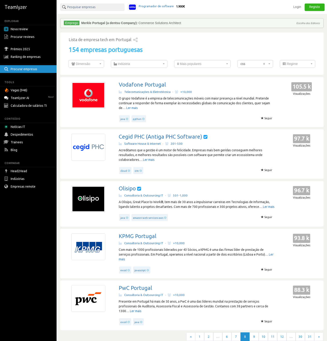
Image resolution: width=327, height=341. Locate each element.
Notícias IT (15, 127)
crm (137, 170)
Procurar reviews (20, 37)
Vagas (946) (16, 90)
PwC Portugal (135, 288)
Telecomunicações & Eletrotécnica (145, 92)
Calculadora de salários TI (26, 105)
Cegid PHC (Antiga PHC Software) (160, 137)
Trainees (14, 142)
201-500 (174, 143)
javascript (140, 270)
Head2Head (16, 171)
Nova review (16, 29)
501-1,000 (178, 195)
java (122, 119)
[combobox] (86, 64)
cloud (123, 170)
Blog (11, 150)
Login (297, 7)
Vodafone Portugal (142, 85)
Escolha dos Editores (308, 23)
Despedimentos (19, 134)
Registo (314, 7)
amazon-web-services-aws (148, 218)
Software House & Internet (140, 143)
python (137, 119)
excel (123, 270)
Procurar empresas (21, 69)
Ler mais (132, 108)
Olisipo (127, 188)
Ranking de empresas (23, 57)
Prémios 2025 (17, 49)
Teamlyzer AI (29, 97)
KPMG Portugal (137, 236)
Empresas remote (20, 186)
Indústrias (15, 179)
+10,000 (183, 92)
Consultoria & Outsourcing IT (141, 195)
